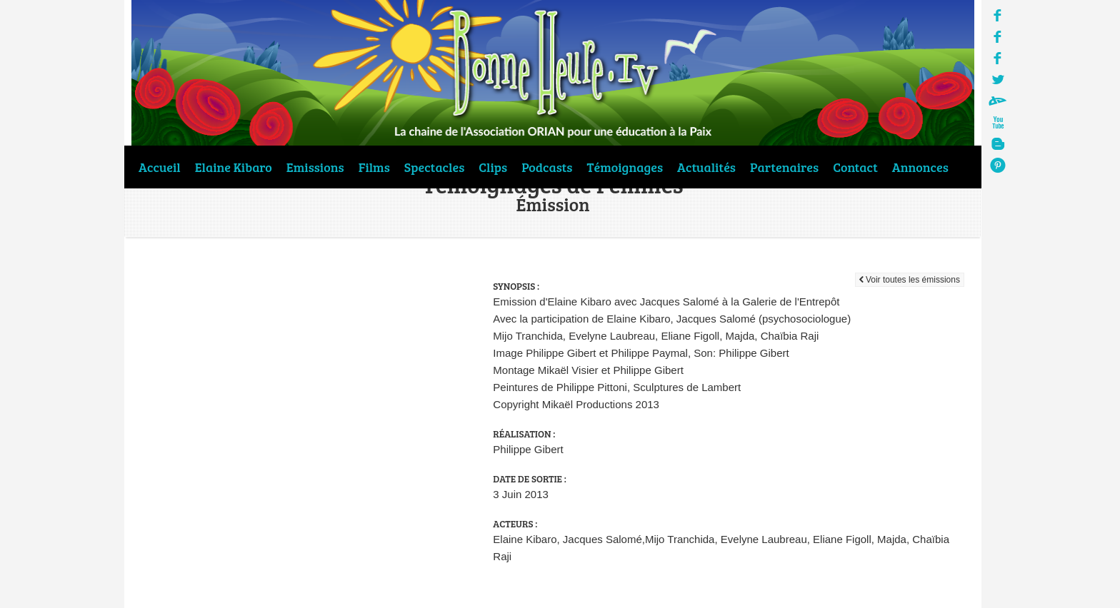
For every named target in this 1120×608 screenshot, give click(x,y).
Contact (855, 167)
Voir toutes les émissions (909, 280)
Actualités (706, 167)
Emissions (315, 167)
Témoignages (625, 167)
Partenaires (784, 167)
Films (374, 167)
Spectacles (434, 167)
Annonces (920, 167)
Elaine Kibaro (233, 167)
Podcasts (546, 167)
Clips (493, 167)
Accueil (160, 167)
